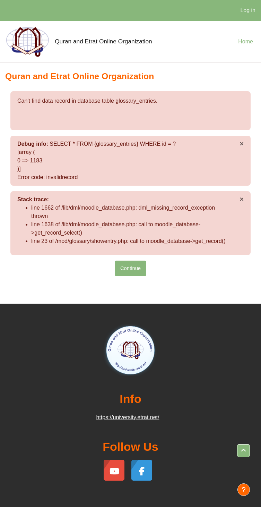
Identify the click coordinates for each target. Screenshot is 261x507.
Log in (247, 10)
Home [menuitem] (245, 41)
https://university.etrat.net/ (127, 417)
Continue (130, 268)
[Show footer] (243, 489)
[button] (243, 450)
